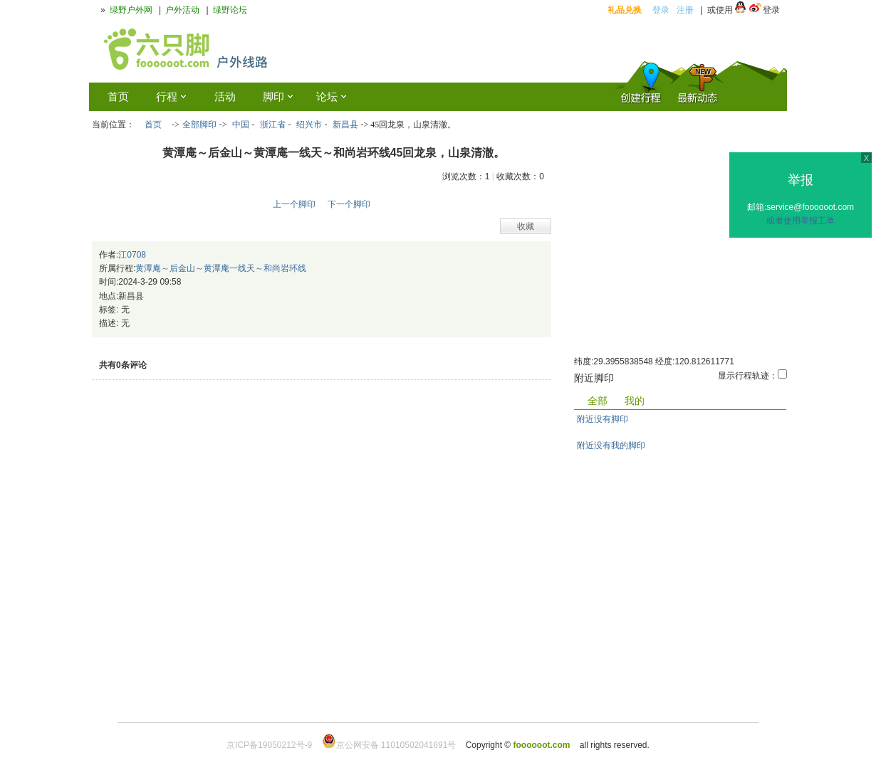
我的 (635, 400)
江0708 (132, 255)
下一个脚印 (349, 204)
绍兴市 (309, 125)
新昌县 (345, 125)
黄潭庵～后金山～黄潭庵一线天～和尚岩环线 (220, 268)
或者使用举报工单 (800, 221)
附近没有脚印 (602, 419)
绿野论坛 (230, 10)
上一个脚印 (294, 204)
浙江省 (273, 125)
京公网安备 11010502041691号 (389, 745)
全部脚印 (199, 125)
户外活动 (182, 10)
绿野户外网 (131, 10)
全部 (598, 400)
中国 (240, 125)
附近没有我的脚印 (611, 445)
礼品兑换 (625, 10)
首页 (153, 125)
